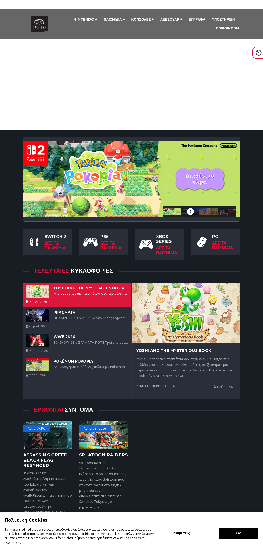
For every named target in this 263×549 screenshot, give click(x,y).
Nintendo (84, 19)
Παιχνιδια (113, 19)
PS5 (104, 236)
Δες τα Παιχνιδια (55, 245)
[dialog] (131, 530)
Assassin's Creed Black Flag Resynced (45, 460)
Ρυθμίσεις (181, 533)
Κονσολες (142, 19)
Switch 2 (55, 236)
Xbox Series (164, 239)
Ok (238, 533)
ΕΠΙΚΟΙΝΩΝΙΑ (228, 28)
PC (215, 236)
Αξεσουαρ (170, 19)
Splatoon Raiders (103, 455)
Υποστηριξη (223, 19)
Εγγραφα (197, 19)
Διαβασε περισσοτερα (155, 386)
